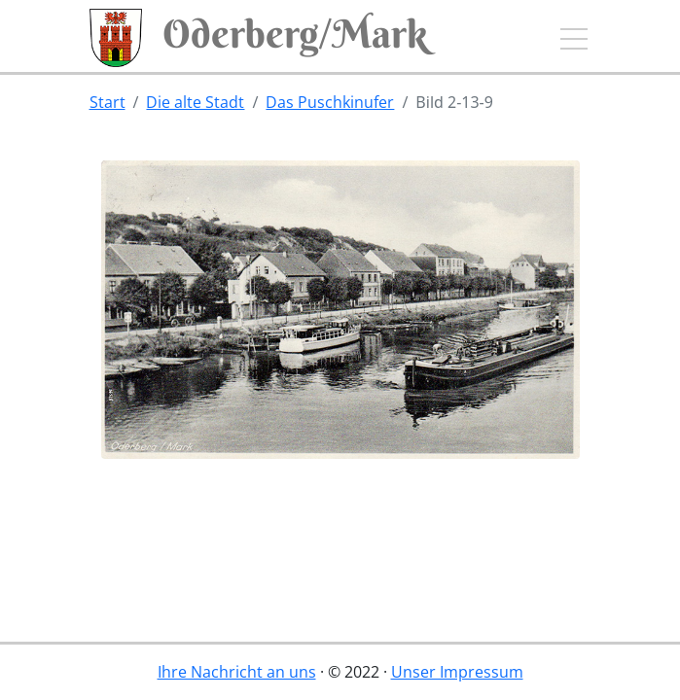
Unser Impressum (457, 671)
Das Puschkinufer (330, 102)
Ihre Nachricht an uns (237, 671)
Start (107, 102)
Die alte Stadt (195, 102)
